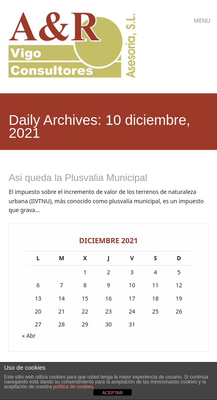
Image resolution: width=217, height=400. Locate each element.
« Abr (29, 335)
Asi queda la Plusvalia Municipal (77, 177)
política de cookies (73, 386)
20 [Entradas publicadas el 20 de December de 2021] (38, 311)
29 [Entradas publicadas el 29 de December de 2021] (85, 324)
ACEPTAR (112, 392)
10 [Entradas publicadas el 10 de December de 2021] (132, 285)
